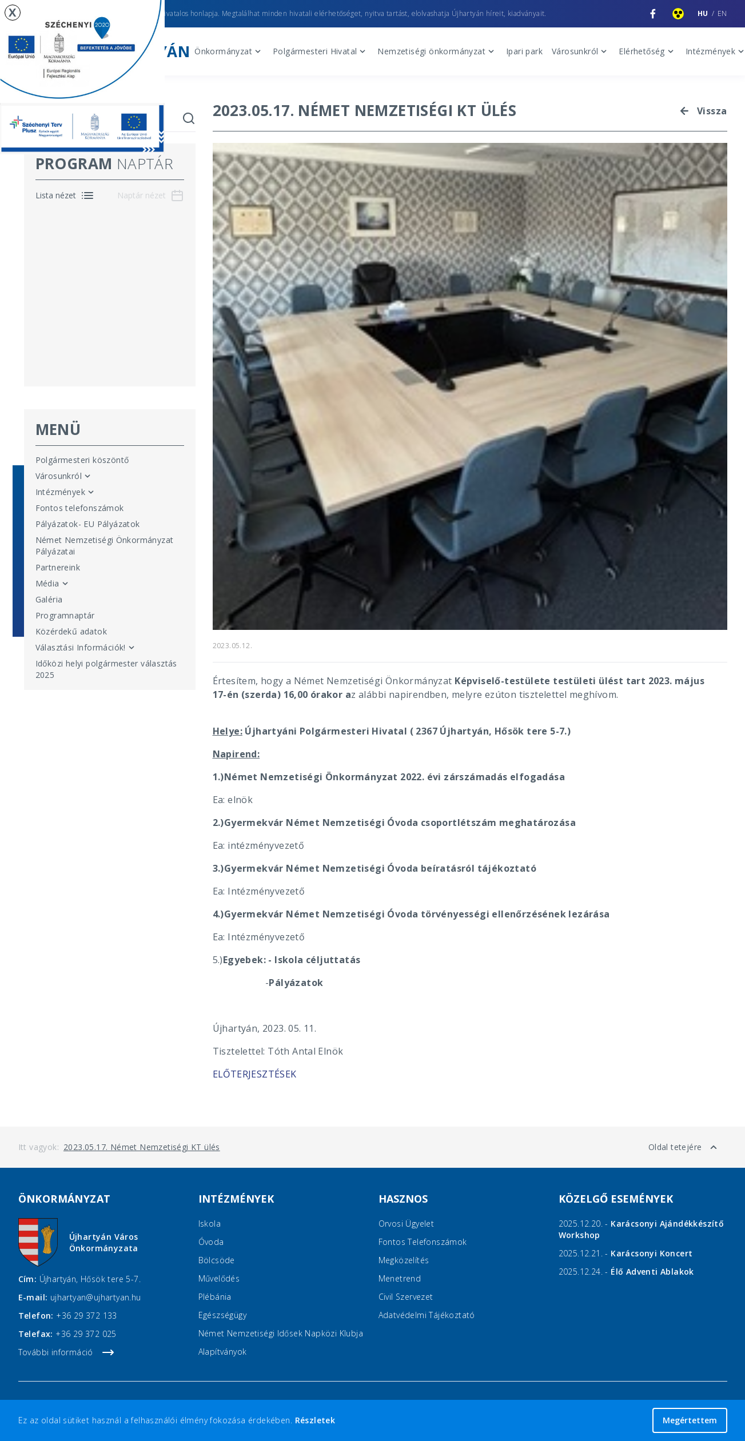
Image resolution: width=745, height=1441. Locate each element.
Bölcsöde (216, 1260)
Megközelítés (404, 1260)
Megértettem (690, 1420)
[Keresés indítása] (189, 118)
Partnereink (57, 567)
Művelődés (219, 1278)
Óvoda (211, 1241)
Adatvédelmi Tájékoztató (427, 1315)
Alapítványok (222, 1351)
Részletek (315, 1420)
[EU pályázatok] (82, 77)
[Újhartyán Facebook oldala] (653, 13)
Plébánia (215, 1296)
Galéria (49, 599)
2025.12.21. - (626, 1253)
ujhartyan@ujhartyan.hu (95, 1297)
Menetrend (400, 1278)
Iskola (209, 1223)
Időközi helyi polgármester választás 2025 (106, 669)
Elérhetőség (647, 51)
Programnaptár (65, 615)
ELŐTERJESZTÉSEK (255, 1074)
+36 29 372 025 (86, 1333)
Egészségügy (222, 1315)
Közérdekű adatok (71, 631)
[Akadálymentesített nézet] (678, 13)
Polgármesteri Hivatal (320, 51)
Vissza (701, 111)
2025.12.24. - (626, 1271)
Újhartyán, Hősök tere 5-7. (90, 1279)
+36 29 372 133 (86, 1315)
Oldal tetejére (684, 1147)
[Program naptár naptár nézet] (150, 195)
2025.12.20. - (641, 1229)
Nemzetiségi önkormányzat (437, 51)
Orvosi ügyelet (407, 1223)
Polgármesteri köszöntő (82, 459)
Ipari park (524, 51)
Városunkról (580, 51)
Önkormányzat (229, 51)
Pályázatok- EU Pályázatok (87, 523)
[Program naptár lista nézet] (64, 195)
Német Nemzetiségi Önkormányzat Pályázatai (104, 545)
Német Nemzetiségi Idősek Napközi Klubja (281, 1333)
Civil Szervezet (406, 1296)
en (722, 13)
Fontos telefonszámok (79, 507)
